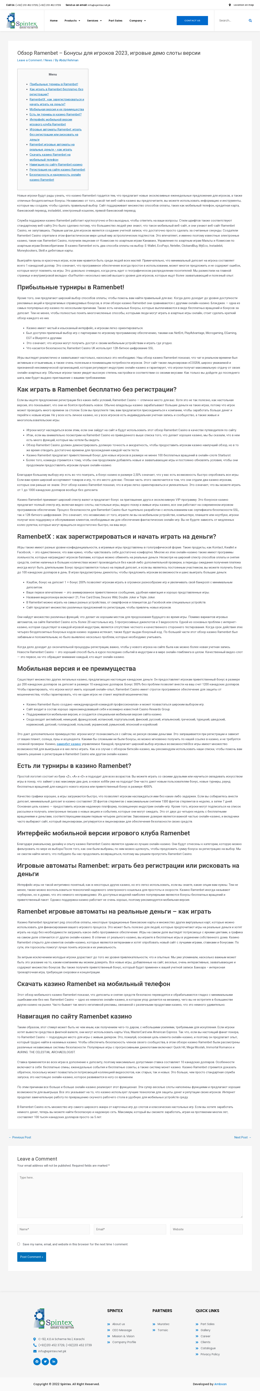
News (48, 60)
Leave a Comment (29, 60)
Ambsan (220, 1384)
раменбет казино (69, 744)
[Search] (250, 20)
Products (73, 21)
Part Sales (117, 20)
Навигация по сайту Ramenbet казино (56, 164)
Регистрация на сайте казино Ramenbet (57, 169)
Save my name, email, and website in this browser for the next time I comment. (75, 1244)
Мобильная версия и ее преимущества (57, 109)
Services (96, 21)
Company (140, 21)
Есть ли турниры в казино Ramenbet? (56, 114)
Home (54, 20)
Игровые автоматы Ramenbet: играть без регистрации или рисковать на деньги (56, 134)
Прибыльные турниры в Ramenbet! (54, 84)
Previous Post (20, 1137)
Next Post (242, 1137)
